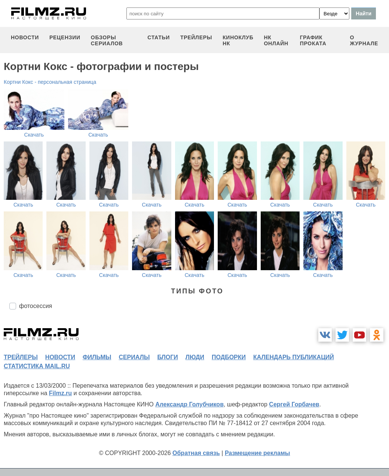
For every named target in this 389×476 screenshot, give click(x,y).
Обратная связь (196, 453)
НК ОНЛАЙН (276, 40)
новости (25, 37)
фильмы (97, 357)
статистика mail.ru (37, 366)
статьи (158, 37)
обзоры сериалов (107, 40)
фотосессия (35, 306)
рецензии (64, 37)
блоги (167, 357)
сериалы (134, 357)
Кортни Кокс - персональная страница (50, 82)
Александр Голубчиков (189, 404)
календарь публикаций (293, 357)
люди (195, 357)
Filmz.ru (60, 393)
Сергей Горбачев (294, 404)
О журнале (364, 40)
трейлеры (196, 37)
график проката (313, 40)
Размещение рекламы (257, 453)
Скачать (34, 135)
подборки (229, 357)
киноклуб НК (238, 40)
